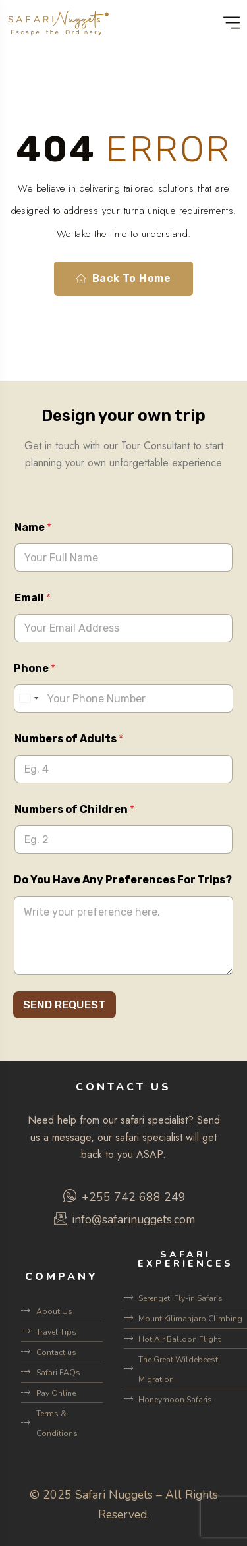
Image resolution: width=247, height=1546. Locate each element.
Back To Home (123, 278)
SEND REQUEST (64, 1004)
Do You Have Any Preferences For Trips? (123, 879)
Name (32, 527)
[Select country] (28, 698)
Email (32, 598)
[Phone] (123, 698)
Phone (34, 668)
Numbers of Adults (68, 738)
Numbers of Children (74, 809)
